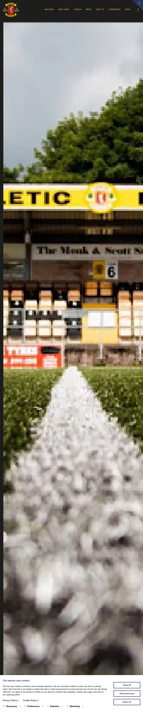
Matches (49, 9)
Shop (128, 9)
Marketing (73, 706)
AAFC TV (100, 9)
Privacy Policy (11, 700)
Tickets (78, 9)
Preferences (32, 706)
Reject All (127, 702)
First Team (64, 9)
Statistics (53, 706)
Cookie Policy (31, 700)
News (89, 9)
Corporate (115, 9)
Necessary (10, 706)
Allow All (127, 685)
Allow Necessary (126, 693)
